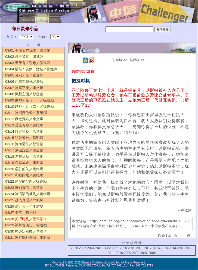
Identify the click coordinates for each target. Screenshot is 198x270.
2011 (111, 253)
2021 (115, 248)
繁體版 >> (137, 60)
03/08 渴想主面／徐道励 (24, 94)
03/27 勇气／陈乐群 (20, 213)
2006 (152, 253)
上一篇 (173, 235)
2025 (82, 248)
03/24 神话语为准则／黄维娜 (27, 194)
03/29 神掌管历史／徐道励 (26, 225)
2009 (127, 253)
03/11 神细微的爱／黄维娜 (26, 113)
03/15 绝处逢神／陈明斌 (24, 138)
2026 (74, 248)
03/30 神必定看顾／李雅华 (26, 231)
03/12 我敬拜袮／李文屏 (24, 119)
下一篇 (185, 235)
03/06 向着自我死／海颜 (24, 82)
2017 (148, 248)
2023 (99, 248)
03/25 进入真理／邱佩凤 (24, 200)
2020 (123, 248)
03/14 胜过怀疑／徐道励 (24, 131)
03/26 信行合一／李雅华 (24, 206)
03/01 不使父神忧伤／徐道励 (27, 50)
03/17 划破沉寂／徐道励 (24, 150)
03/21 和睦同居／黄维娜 (24, 175)
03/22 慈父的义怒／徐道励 (26, 181)
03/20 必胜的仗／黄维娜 (24, 169)
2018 (140, 248)
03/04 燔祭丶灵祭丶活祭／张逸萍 (31, 69)
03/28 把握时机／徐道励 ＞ (26, 219)
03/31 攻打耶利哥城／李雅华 (27, 238)
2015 (164, 248)
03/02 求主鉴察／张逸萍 (24, 57)
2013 (180, 248)
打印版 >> (120, 60)
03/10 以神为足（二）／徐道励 (29, 106)
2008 (136, 253)
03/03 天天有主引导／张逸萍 (27, 63)
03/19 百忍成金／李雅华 (24, 163)
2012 (189, 248)
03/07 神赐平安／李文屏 (24, 88)
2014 (172, 248)
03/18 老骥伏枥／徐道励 (24, 156)
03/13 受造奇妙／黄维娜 (24, 125)
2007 (144, 253)
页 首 (161, 235)
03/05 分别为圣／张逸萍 (24, 75)
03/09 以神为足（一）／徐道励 (29, 100)
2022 (107, 248)
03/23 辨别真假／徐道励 (24, 188)
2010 (119, 253)
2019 (131, 248)
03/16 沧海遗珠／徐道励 (24, 144)
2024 (90, 248)
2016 (156, 248)
